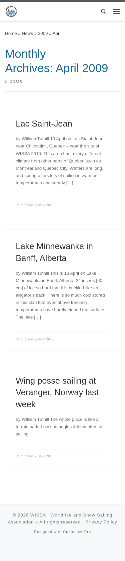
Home (11, 33)
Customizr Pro (77, 532)
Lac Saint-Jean (44, 123)
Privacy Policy (101, 521)
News (27, 33)
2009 (43, 33)
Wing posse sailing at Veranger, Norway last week (57, 392)
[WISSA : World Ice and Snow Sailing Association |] (11, 10)
